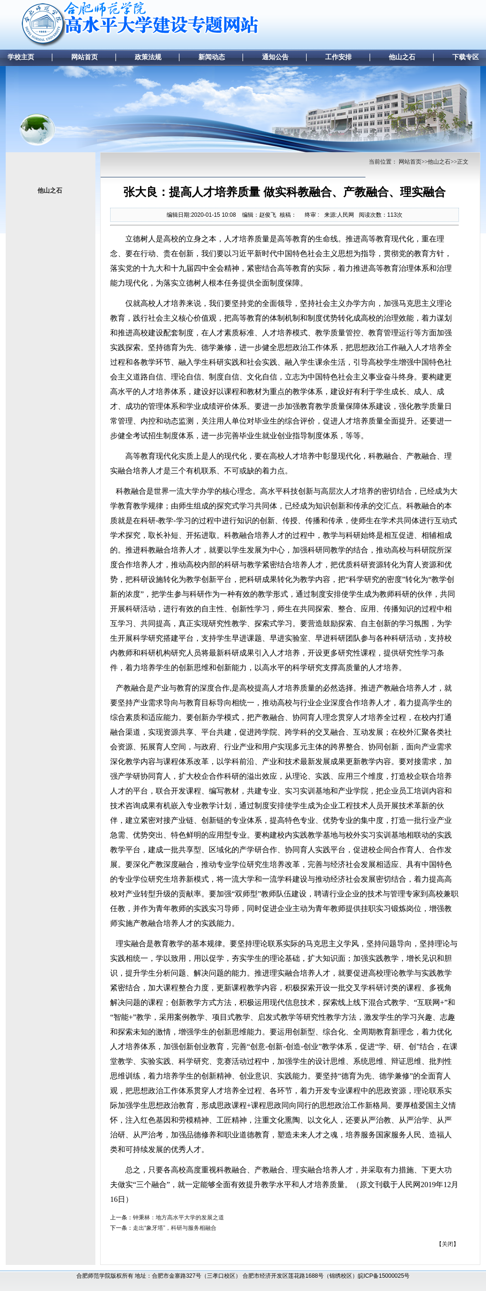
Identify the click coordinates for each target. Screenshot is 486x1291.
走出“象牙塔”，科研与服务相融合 (174, 1228)
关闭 (447, 1244)
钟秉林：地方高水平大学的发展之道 (178, 1217)
